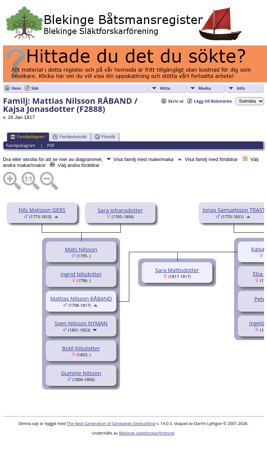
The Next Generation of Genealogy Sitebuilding (111, 423)
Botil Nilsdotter (81, 348)
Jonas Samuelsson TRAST (234, 209)
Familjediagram (27, 137)
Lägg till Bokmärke (213, 101)
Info (241, 88)
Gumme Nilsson (81, 373)
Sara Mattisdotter (177, 270)
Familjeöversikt (69, 137)
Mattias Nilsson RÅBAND (81, 298)
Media (204, 88)
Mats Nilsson (81, 249)
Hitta (165, 88)
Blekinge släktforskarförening (146, 433)
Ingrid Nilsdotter (81, 274)
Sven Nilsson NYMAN (81, 323)
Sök (35, 88)
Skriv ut (176, 101)
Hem (16, 88)
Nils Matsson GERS (41, 209)
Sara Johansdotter (120, 210)
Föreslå (105, 137)
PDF (50, 145)
